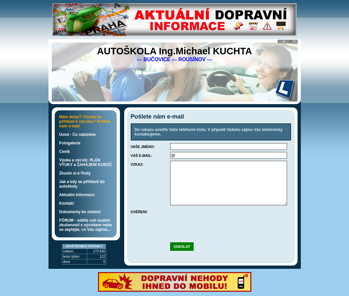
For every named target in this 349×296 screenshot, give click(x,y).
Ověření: (139, 212)
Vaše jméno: (143, 147)
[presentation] (220, 221)
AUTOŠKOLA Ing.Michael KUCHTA (174, 51)
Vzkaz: (137, 164)
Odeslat (182, 247)
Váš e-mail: (141, 155)
